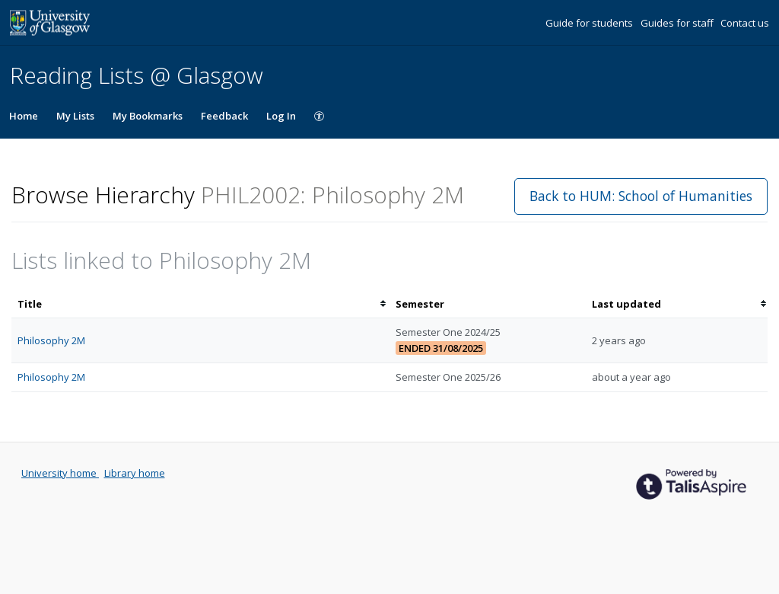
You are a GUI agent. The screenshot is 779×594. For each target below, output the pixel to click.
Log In (281, 116)
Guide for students (590, 23)
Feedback (224, 116)
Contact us (744, 23)
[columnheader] (200, 304)
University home (60, 473)
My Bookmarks (148, 116)
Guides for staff (678, 23)
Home (23, 116)
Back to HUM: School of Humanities (640, 196)
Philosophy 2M (51, 340)
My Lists (75, 116)
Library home (134, 473)
